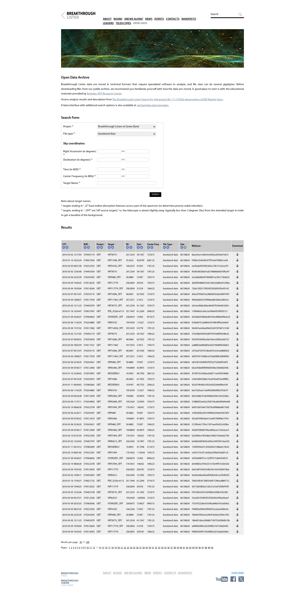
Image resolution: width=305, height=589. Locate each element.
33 (159, 550)
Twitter (241, 579)
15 (103, 550)
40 (181, 550)
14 (100, 550)
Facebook (233, 579)
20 (81, 545)
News (151, 13)
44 (193, 550)
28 (143, 550)
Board (119, 13)
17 (109, 550)
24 (131, 550)
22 (125, 550)
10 (87, 550)
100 (87, 545)
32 (156, 550)
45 (196, 550)
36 (168, 550)
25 (134, 550)
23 (128, 550)
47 (203, 550)
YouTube (222, 579)
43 (190, 550)
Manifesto (193, 13)
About (107, 13)
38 (175, 550)
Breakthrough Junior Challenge (69, 582)
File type (69, 136)
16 (106, 550)
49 (209, 550)
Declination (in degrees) (78, 162)
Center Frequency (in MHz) (79, 178)
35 (165, 550)
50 (84, 545)
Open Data (142, 17)
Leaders (109, 17)
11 (90, 550)
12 (94, 550)
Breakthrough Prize (69, 574)
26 (137, 550)
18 (112, 550)
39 (178, 550)
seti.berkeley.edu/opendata (152, 107)
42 (187, 550)
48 (206, 550)
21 (122, 550)
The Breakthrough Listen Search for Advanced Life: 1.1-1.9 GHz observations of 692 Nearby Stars (167, 101)
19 (115, 550)
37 (171, 550)
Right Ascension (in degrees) (79, 155)
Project (68, 129)
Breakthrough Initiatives (63, 16)
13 (97, 550)
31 (153, 550)
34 (162, 550)
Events (162, 13)
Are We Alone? (136, 13)
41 (184, 550)
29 (146, 550)
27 (140, 550)
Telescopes (125, 17)
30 (150, 550)
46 (199, 550)
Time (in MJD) (72, 171)
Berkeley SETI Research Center (104, 96)
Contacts (176, 13)
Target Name (71, 185)
